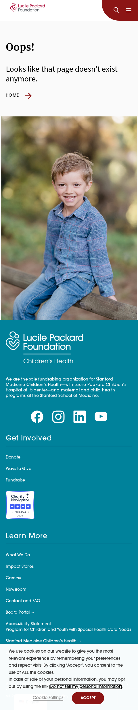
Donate (13, 457)
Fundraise (15, 480)
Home (19, 96)
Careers (13, 578)
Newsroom (16, 590)
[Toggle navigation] (128, 10)
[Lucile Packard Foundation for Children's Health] (27, 10)
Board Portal (18, 612)
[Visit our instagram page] (58, 417)
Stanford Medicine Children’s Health (41, 641)
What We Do (18, 555)
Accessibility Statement (28, 624)
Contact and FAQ (23, 601)
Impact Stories (20, 567)
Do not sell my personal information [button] (86, 687)
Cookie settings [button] (48, 698)
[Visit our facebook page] (37, 417)
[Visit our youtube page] (101, 417)
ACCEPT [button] (87, 698)
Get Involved (29, 438)
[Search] (116, 10)
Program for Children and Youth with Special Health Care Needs (68, 630)
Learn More (26, 536)
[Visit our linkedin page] (79, 417)
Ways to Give (18, 469)
